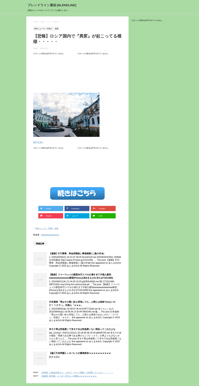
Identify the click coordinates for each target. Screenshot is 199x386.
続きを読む (38, 142)
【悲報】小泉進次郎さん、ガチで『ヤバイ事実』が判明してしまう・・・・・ (77, 372)
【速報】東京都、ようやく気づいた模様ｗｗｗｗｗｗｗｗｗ (69, 376)
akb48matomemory (50, 235)
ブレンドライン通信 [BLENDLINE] (52, 5)
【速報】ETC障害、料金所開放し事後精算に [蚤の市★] (76, 253)
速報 (56, 228)
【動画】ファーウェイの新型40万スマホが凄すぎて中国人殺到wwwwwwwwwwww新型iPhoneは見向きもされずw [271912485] (81, 276)
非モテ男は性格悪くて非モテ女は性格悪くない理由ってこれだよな (82, 329)
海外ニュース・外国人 (45, 228)
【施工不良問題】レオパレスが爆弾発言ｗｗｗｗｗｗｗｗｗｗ (80, 353)
